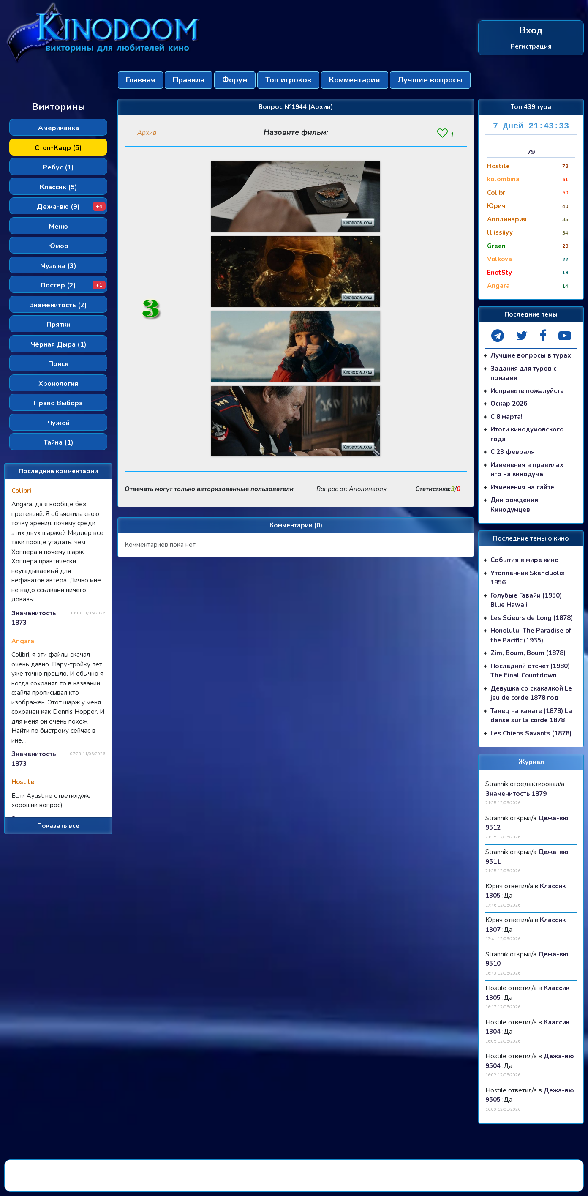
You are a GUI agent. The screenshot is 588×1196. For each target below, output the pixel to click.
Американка (58, 128)
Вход (531, 30)
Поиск (58, 364)
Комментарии (354, 80)
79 (531, 152)
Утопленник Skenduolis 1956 (527, 578)
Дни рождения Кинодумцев (514, 505)
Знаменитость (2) (58, 305)
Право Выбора (58, 403)
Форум (235, 80)
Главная (140, 80)
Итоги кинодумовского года (527, 434)
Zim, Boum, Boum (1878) (528, 653)
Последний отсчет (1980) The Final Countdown (530, 671)
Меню (58, 226)
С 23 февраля (512, 452)
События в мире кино (524, 560)
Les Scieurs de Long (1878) (531, 618)
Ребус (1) (58, 167)
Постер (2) (73, 285)
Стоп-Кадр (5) (58, 148)
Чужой (58, 423)
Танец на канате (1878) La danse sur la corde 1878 (531, 716)
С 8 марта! (506, 416)
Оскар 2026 (508, 403)
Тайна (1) (59, 442)
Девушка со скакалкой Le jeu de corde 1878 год (531, 693)
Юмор (58, 246)
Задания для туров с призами (523, 373)
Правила (188, 80)
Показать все (58, 826)
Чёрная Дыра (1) (58, 344)
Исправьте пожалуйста (527, 391)
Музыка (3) (58, 265)
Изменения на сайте (522, 487)
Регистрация (531, 46)
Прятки (58, 324)
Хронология (58, 383)
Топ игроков (288, 80)
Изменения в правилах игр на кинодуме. (527, 470)
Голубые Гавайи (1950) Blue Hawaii (526, 600)
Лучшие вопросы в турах (530, 355)
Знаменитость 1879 (516, 793)
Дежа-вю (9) (71, 206)
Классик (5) (58, 187)
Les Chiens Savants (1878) (531, 733)
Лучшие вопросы (430, 80)
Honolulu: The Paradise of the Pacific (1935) (530, 635)
